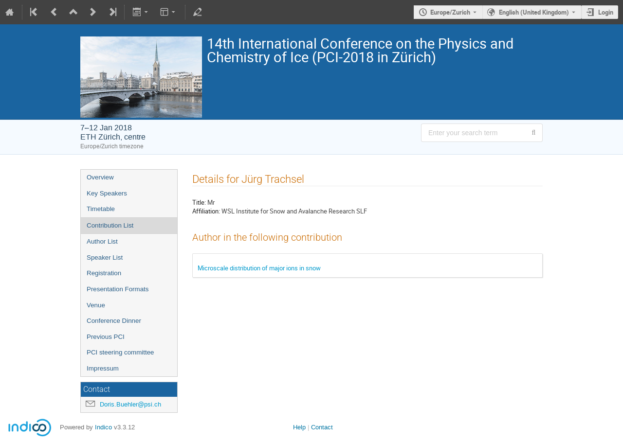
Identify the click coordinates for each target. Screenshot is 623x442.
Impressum (103, 368)
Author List (102, 241)
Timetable (101, 208)
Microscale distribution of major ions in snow (259, 268)
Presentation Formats (117, 289)
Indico (103, 427)
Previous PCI (106, 336)
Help (299, 427)
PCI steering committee (120, 352)
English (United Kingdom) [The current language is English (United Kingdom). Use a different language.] (534, 12)
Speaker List (105, 257)
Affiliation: (206, 211)
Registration (104, 273)
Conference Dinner (114, 320)
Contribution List (110, 225)
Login (605, 12)
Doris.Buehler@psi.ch (130, 404)
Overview (100, 177)
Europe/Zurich (450, 12)
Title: (199, 202)
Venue (96, 305)
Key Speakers (107, 193)
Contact (322, 427)
